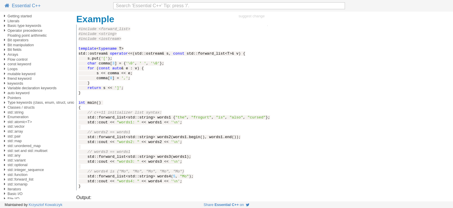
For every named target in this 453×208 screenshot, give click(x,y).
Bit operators (18, 40)
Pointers (14, 98)
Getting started (20, 16)
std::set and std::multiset (27, 150)
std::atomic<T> (20, 122)
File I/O (13, 198)
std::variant (17, 160)
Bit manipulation (21, 45)
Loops (13, 69)
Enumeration (18, 117)
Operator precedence (25, 30)
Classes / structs (21, 107)
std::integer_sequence (26, 170)
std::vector (16, 126)
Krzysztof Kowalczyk (45, 205)
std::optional (17, 165)
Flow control (17, 59)
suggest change (252, 16)
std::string (15, 112)
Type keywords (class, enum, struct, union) (43, 102)
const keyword (19, 64)
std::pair (14, 136)
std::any (14, 155)
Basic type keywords (24, 25)
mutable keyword (22, 74)
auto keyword (18, 93)
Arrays (13, 54)
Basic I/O (15, 194)
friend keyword (19, 78)
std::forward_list (21, 179)
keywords (15, 83)
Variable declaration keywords (32, 88)
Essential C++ (23, 5)
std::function (17, 174)
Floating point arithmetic (27, 35)
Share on (227, 205)
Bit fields (14, 49)
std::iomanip (17, 184)
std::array (15, 131)
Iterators (14, 189)
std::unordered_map (24, 146)
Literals (13, 21)
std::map (15, 141)
